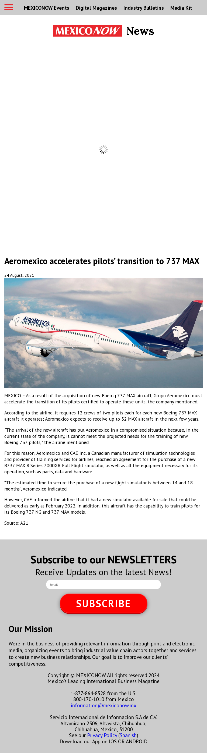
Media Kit (181, 7)
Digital (96, 7)
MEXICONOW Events (46, 7)
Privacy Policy (102, 735)
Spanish (128, 735)
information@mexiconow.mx (103, 705)
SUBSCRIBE (103, 603)
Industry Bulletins (143, 7)
